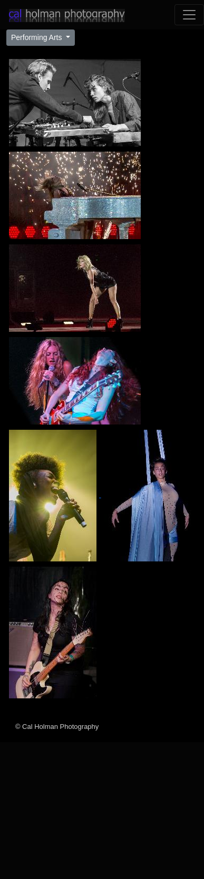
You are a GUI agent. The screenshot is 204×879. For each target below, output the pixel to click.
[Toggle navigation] (189, 14)
